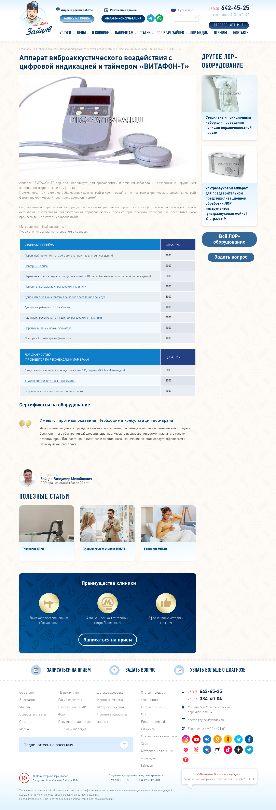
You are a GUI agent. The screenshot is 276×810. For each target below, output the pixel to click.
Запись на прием (76, 18)
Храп (144, 743)
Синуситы (148, 729)
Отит (144, 714)
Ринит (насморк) (153, 721)
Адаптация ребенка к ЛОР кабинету (47, 307)
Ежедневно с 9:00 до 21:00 (206, 728)
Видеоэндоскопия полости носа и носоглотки (54, 391)
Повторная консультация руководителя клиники (55, 286)
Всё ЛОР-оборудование (229, 239)
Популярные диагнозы (74, 721)
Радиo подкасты (70, 699)
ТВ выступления (70, 692)
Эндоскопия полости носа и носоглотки (50, 380)
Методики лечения (110, 707)
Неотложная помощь (112, 699)
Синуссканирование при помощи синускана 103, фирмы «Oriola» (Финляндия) (75, 370)
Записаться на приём (107, 639)
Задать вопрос (230, 257)
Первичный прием (37, 255)
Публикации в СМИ (72, 707)
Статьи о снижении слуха (159, 736)
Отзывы (25, 721)
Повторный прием (36, 265)
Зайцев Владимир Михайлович (66, 479)
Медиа (24, 729)
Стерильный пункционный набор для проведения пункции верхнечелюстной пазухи (229, 125)
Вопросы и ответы (32, 714)
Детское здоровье (110, 692)
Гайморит (147, 765)
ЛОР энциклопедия (72, 729)
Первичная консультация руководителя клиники (55, 276)
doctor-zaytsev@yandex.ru (206, 720)
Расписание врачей (123, 10)
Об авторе (26, 692)
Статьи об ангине (153, 707)
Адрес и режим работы (77, 10)
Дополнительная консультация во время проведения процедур (65, 297)
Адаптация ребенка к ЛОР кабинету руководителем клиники (63, 317)
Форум (63, 714)
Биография (27, 699)
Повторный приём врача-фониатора (48, 338)
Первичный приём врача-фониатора (48, 328)
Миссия (24, 707)
